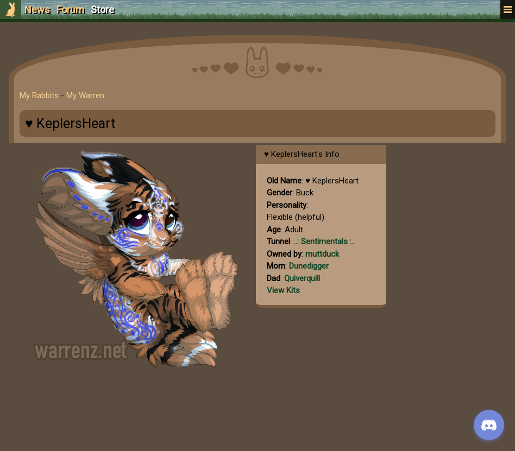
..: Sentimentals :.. (324, 241)
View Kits (283, 290)
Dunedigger (309, 266)
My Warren (85, 95)
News (37, 9)
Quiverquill (302, 278)
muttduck (322, 254)
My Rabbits (39, 95)
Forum (70, 9)
